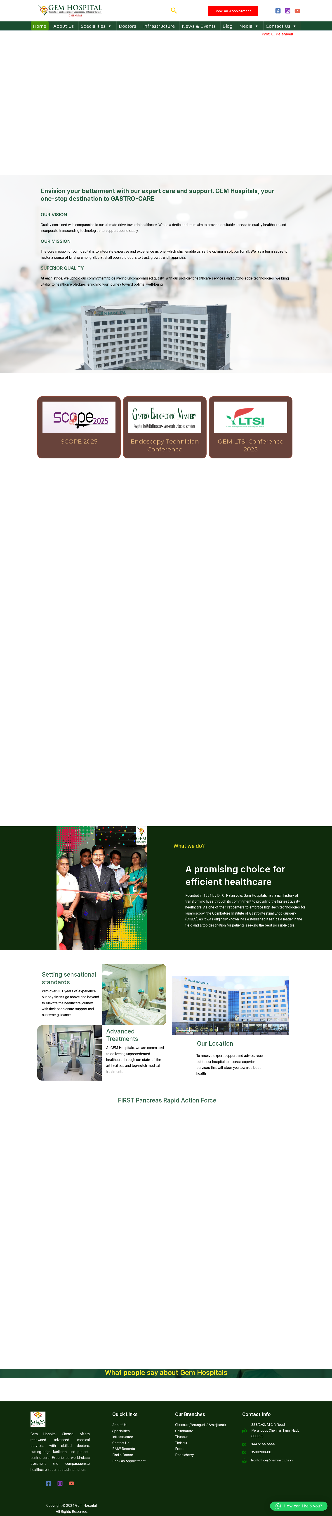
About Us (63, 26)
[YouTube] (297, 11)
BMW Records (123, 1448)
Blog (227, 26)
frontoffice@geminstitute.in (272, 1461)
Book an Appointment (129, 1460)
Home (39, 26)
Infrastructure (159, 26)
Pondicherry (184, 1454)
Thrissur (181, 1442)
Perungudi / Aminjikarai (208, 1425)
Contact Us (281, 25)
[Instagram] (287, 11)
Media (249, 25)
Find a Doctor (122, 1454)
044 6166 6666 (263, 1445)
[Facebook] (278, 11)
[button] (174, 10)
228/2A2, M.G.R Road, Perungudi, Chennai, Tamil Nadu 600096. (275, 1431)
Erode (179, 1448)
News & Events (199, 26)
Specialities (96, 25)
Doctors (127, 26)
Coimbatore (184, 1430)
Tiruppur (181, 1436)
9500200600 (261, 1453)
